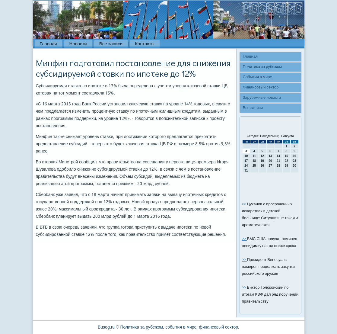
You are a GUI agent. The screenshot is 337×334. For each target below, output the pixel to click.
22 (286, 160)
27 (270, 165)
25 (254, 165)
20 (270, 160)
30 (294, 165)
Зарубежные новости (262, 97)
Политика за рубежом (262, 66)
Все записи (110, 44)
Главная (48, 44)
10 (246, 156)
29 (286, 165)
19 (262, 160)
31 (246, 170)
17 (246, 160)
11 (254, 156)
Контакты (144, 44)
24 (246, 165)
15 (286, 156)
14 (278, 156)
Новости (78, 44)
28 (278, 165)
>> (244, 204)
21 (278, 160)
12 (262, 156)
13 (270, 156)
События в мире (257, 77)
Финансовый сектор (261, 87)
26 (262, 165)
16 (294, 156)
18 (254, 160)
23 (294, 160)
